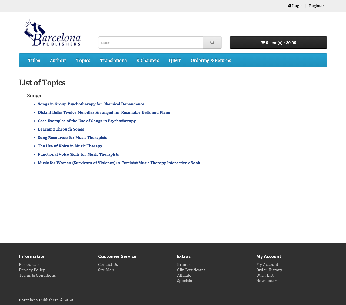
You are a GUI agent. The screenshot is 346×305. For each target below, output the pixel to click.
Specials (184, 280)
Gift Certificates (191, 269)
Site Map (106, 269)
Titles (34, 60)
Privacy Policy (32, 269)
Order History (269, 269)
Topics (83, 60)
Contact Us (108, 264)
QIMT (175, 60)
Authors (58, 60)
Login (295, 5)
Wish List (265, 275)
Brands (184, 264)
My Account (267, 264)
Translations (113, 60)
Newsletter (266, 280)
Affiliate (184, 275)
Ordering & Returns (211, 60)
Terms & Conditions (37, 275)
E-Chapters (147, 60)
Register (316, 5)
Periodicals (29, 264)
